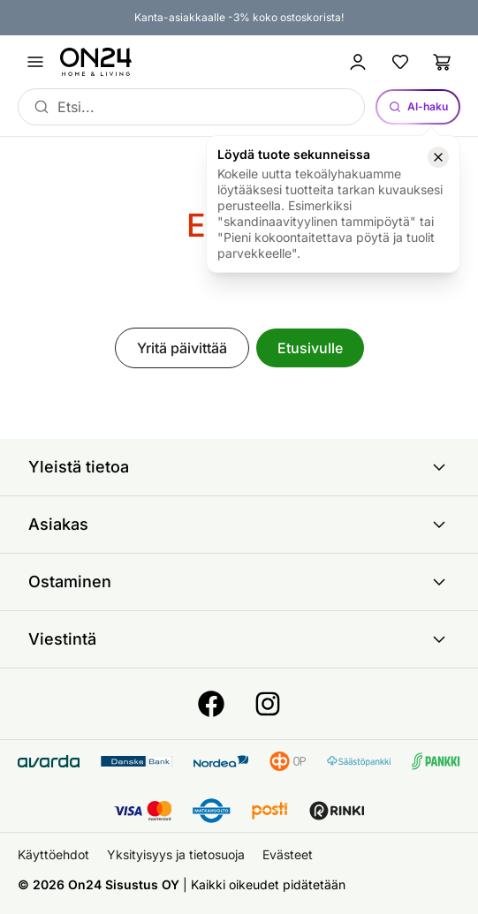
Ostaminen (239, 582)
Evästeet (287, 854)
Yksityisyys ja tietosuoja (176, 854)
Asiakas (239, 524)
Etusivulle (310, 348)
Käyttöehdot (53, 854)
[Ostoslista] (442, 61)
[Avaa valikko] (35, 61)
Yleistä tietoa (239, 467)
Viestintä (239, 639)
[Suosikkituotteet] (400, 61)
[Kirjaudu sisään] (358, 61)
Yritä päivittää (182, 348)
